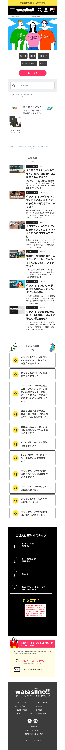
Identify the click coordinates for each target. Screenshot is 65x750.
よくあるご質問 (21, 710)
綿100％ (43, 63)
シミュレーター (42, 702)
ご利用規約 (33, 726)
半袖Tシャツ (13, 147)
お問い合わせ (41, 714)
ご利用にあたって (21, 702)
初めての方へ (20, 706)
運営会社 (39, 706)
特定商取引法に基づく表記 (33, 734)
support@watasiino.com (33, 669)
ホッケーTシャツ (29, 63)
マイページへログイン (23, 714)
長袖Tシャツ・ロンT (25, 147)
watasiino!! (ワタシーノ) (17, 16)
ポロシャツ (43, 56)
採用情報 (39, 710)
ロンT (32, 56)
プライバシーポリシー (33, 730)
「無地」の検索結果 (35, 16)
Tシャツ (26, 16)
